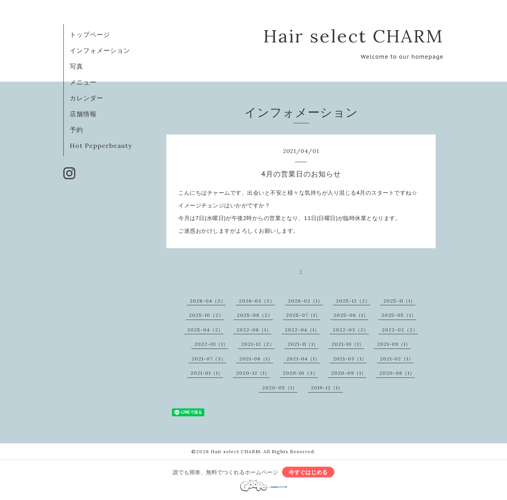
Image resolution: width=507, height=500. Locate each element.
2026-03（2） (257, 301)
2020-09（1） (348, 373)
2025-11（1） (399, 301)
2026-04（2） (208, 301)
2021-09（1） (394, 344)
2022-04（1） (302, 330)
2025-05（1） (398, 315)
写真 (76, 66)
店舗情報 (83, 114)
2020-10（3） (300, 373)
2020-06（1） (397, 373)
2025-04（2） (205, 330)
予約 (76, 130)
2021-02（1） (397, 359)
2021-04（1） (303, 359)
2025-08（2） (255, 315)
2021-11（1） (303, 344)
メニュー (83, 82)
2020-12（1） (253, 373)
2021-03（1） (350, 359)
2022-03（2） (351, 330)
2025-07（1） (303, 315)
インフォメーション (100, 50)
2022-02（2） (400, 330)
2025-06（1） (351, 315)
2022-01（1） (211, 344)
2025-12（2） (353, 301)
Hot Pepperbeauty (101, 145)
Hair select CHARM (353, 36)
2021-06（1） (256, 359)
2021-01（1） (207, 373)
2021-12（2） (257, 344)
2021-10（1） (348, 344)
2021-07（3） (209, 359)
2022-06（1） (253, 330)
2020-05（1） (279, 388)
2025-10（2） (206, 315)
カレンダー (86, 98)
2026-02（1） (305, 301)
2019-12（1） (327, 388)
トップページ (90, 34)
